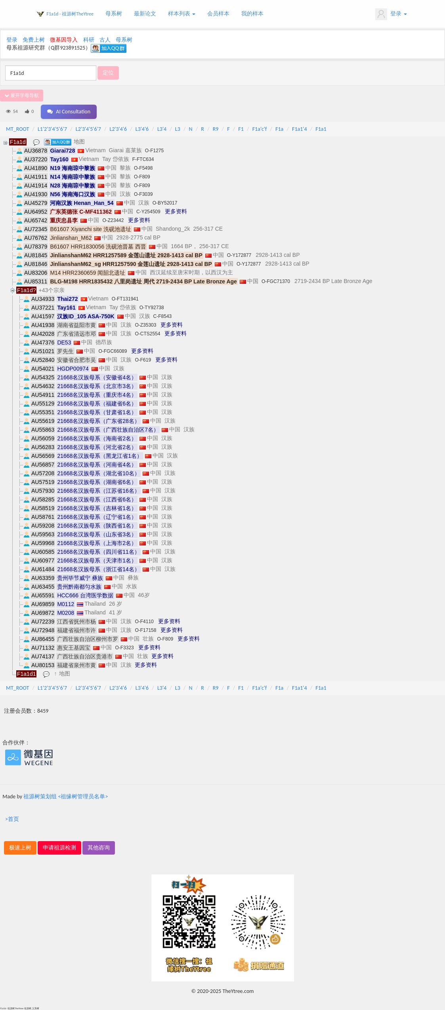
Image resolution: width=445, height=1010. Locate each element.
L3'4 (161, 129)
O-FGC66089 (112, 351)
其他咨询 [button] (99, 847)
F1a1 (320, 129)
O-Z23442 (113, 220)
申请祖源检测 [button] (59, 847)
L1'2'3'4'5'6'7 (52, 129)
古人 (105, 39)
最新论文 (145, 13)
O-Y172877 (239, 255)
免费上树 (34, 39)
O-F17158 (145, 630)
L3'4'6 (142, 129)
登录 (391, 14)
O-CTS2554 (147, 334)
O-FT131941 (125, 299)
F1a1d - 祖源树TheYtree (70, 14)
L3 (177, 129)
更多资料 (176, 211)
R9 (216, 129)
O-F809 (142, 177)
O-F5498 (143, 168)
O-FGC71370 (276, 281)
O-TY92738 (151, 307)
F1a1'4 (299, 129)
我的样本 (252, 13)
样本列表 (181, 13)
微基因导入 (64, 39)
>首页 (12, 819)
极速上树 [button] (20, 847)
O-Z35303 (145, 325)
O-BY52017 (165, 203)
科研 (88, 39)
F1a (279, 129)
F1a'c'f (259, 129)
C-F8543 (162, 316)
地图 (79, 141)
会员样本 (218, 13)
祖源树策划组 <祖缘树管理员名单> (65, 796)
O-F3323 (124, 647)
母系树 (113, 13)
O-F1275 (154, 150)
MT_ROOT (17, 129)
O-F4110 (144, 621)
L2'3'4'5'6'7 (88, 129)
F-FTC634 (143, 159)
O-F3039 (143, 194)
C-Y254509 (148, 211)
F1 (241, 129)
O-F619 (143, 360)
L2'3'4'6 (118, 129)
